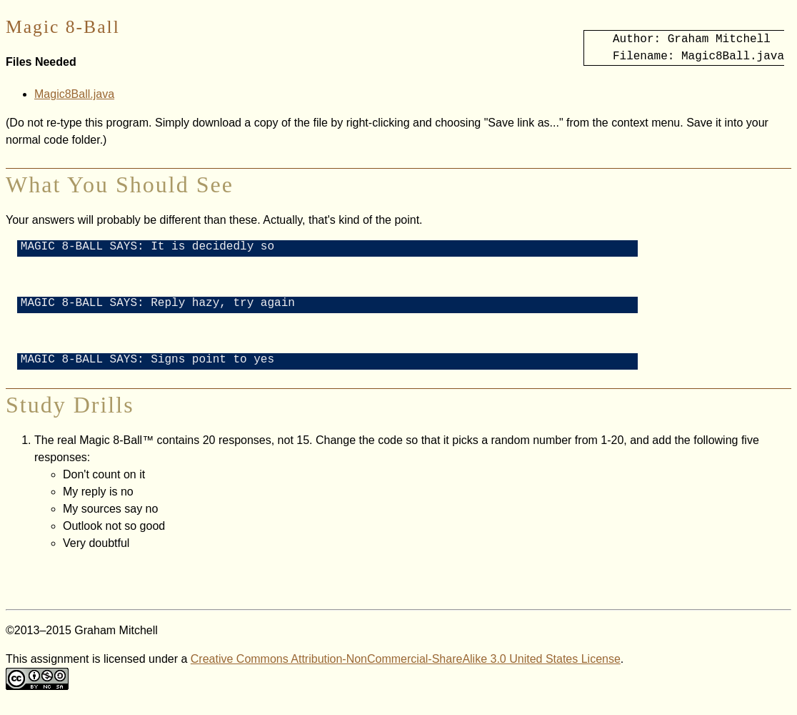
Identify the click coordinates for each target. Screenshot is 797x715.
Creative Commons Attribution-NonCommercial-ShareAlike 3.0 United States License (406, 667)
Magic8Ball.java (74, 94)
